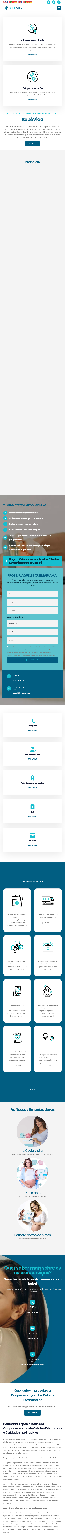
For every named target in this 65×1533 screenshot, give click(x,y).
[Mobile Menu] (59, 8)
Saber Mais (32, 1413)
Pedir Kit (32, 143)
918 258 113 (18, 680)
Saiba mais (32, 54)
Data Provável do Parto (16, 617)
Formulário (32, 1338)
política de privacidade (22, 650)
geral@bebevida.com (22, 693)
